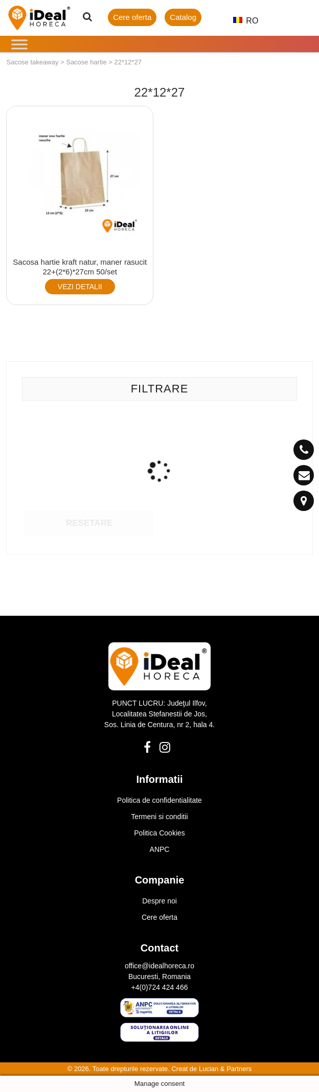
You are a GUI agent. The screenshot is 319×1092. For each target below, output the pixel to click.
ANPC (160, 849)
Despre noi (159, 901)
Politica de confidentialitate (159, 800)
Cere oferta (132, 17)
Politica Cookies (159, 833)
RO (241, 20)
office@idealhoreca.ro (159, 966)
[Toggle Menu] (19, 44)
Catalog (183, 17)
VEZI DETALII (80, 287)
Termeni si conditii (159, 816)
